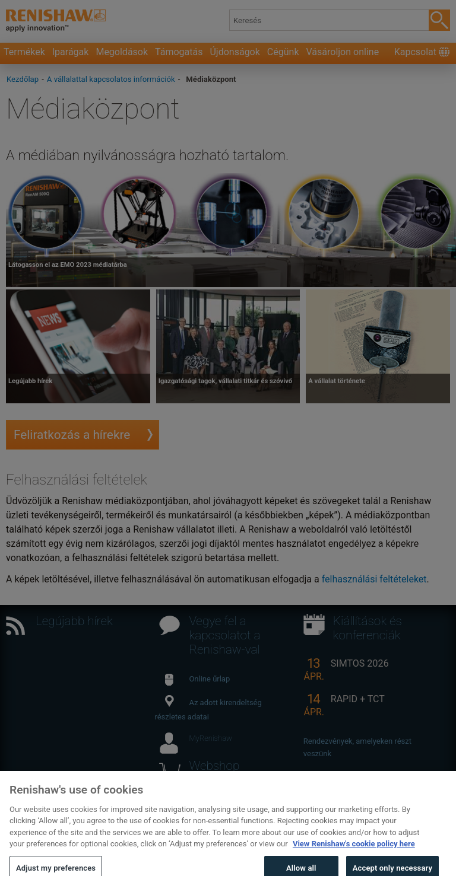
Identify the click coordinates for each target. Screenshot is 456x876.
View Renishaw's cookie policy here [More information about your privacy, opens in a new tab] (354, 854)
